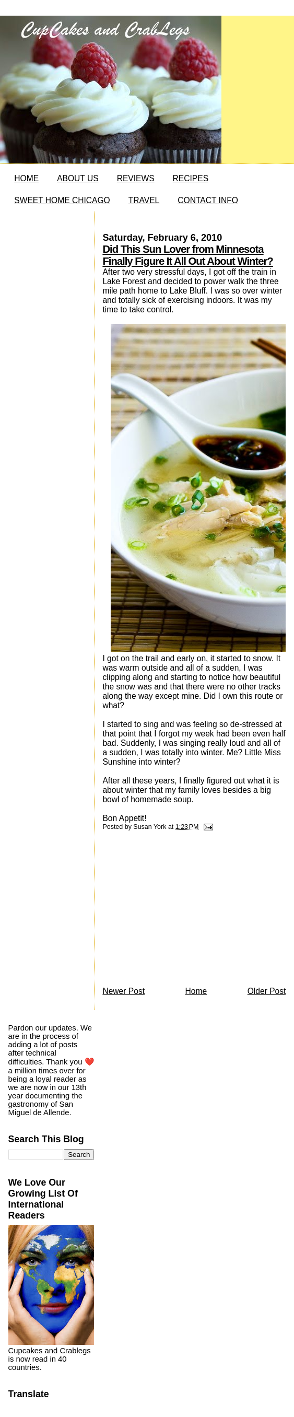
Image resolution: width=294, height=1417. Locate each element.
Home (196, 991)
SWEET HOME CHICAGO (62, 200)
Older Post (267, 991)
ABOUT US (77, 178)
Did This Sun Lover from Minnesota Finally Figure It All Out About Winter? (187, 255)
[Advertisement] (180, 911)
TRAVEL (144, 200)
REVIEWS (136, 178)
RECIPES (190, 178)
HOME (26, 178)
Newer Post (123, 991)
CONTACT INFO (208, 200)
